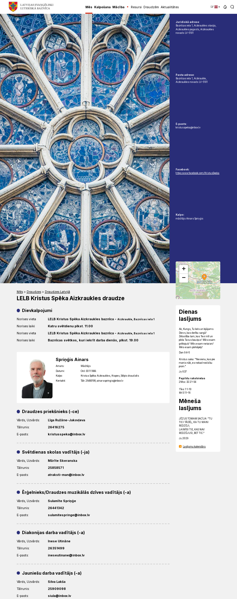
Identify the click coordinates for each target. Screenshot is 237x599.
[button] (225, 7)
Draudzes (34, 292)
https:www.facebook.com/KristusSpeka (197, 173)
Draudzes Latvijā (57, 292)
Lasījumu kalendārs (194, 446)
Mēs (20, 292)
